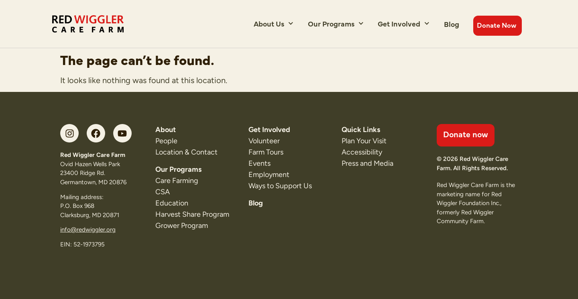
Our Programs (336, 23)
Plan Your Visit (364, 140)
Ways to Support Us (280, 185)
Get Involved (403, 23)
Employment (268, 174)
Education (171, 203)
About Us (273, 23)
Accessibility (362, 152)
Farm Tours (265, 152)
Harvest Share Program (192, 214)
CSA (162, 191)
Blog (451, 24)
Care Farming (176, 180)
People (166, 140)
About (165, 129)
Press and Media (367, 163)
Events (259, 163)
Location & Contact (186, 152)
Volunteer (264, 140)
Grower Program (181, 225)
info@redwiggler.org (88, 229)
